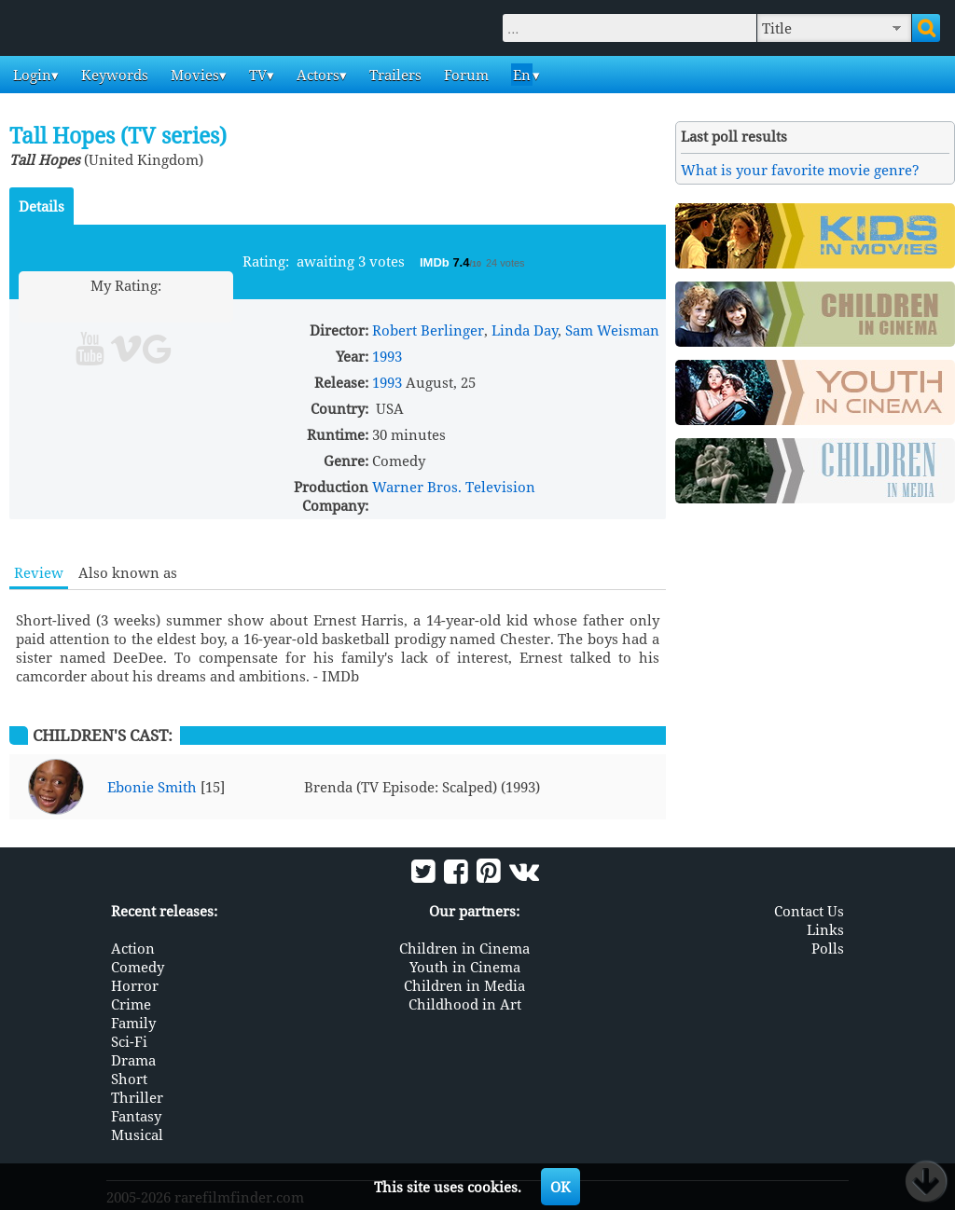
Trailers (394, 74)
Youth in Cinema (464, 966)
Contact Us (809, 910)
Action (133, 948)
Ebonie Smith (152, 786)
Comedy (137, 966)
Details (41, 206)
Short (129, 1078)
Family (133, 1022)
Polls (827, 948)
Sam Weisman (612, 330)
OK (560, 1186)
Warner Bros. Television (453, 486)
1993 (387, 356)
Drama (133, 1060)
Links (825, 929)
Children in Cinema (464, 948)
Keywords (112, 74)
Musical (137, 1134)
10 (197, 307)
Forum (464, 74)
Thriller (137, 1097)
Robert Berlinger (428, 330)
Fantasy (136, 1116)
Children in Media (464, 985)
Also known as (127, 572)
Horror (135, 985)
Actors (316, 74)
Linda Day (524, 330)
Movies (193, 74)
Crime (131, 1004)
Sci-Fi (129, 1041)
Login (30, 74)
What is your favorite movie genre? (800, 169)
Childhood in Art (464, 1004)
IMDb (436, 262)
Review (38, 572)
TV (256, 74)
